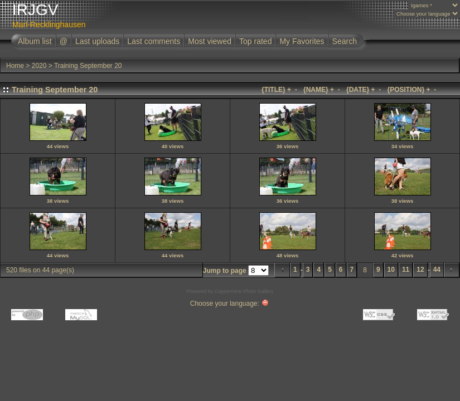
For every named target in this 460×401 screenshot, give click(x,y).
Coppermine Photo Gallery (243, 291)
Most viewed (209, 41)
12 (420, 269)
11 (405, 269)
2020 (39, 66)
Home (15, 66)
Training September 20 (88, 66)
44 (436, 269)
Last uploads (97, 41)
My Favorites (301, 41)
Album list (35, 41)
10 (391, 269)
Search (344, 41)
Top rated (255, 41)
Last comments (153, 41)
